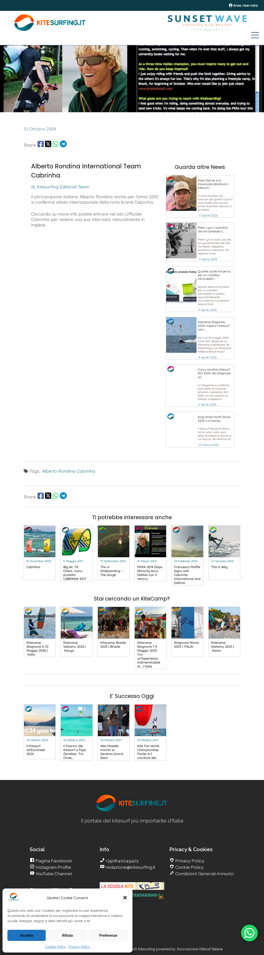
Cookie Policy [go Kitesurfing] (189, 867)
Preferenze (108, 935)
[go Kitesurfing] (200, 196)
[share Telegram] (63, 145)
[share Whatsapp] (55, 145)
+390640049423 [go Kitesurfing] (121, 860)
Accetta (26, 935)
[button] (125, 897)
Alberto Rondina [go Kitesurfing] (58, 471)
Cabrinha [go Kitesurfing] (86, 471)
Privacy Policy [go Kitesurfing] (189, 860)
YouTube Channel (53, 873)
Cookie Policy (55, 946)
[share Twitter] (48, 145)
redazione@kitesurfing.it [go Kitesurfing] (130, 867)
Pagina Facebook (53, 860)
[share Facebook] (41, 145)
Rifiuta (67, 935)
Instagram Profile (53, 867)
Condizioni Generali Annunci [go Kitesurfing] (204, 873)
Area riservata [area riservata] (243, 5)
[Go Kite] (50, 30)
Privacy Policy (79, 946)
